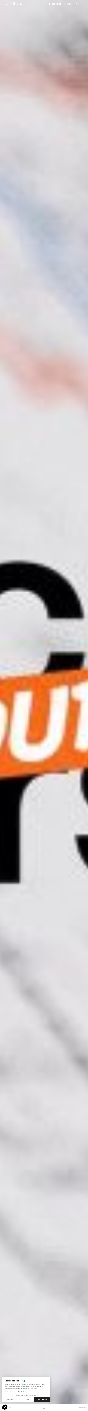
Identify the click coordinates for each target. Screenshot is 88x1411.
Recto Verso (55, 3)
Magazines (68, 3)
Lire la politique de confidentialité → (15, 1392)
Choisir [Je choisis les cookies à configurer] (26, 1399)
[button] (5, 1407)
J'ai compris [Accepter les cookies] (42, 1399)
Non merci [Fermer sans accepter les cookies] (10, 1399)
